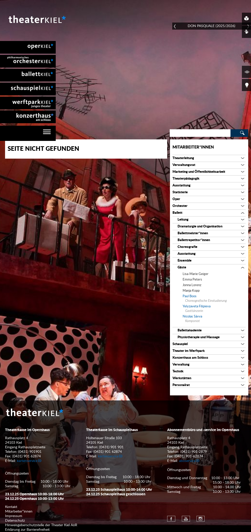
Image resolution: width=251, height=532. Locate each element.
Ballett (177, 213)
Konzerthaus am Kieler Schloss (28, 117)
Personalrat (181, 385)
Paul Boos (190, 296)
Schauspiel (180, 344)
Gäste (182, 267)
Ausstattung (181, 185)
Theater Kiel (37, 19)
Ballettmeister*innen (193, 233)
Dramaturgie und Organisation (200, 226)
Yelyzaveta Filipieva (196, 306)
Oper (176, 199)
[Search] (200, 133)
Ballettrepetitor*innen (194, 240)
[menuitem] (28, 47)
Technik (177, 371)
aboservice (187, 461)
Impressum (13, 516)
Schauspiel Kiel (28, 89)
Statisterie (180, 192)
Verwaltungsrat (183, 165)
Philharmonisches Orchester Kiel (28, 61)
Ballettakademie (190, 330)
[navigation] (28, 133)
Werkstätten (181, 378)
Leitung (183, 219)
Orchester (179, 206)
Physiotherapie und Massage (199, 337)
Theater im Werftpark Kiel (28, 103)
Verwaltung (180, 364)
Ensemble (184, 260)
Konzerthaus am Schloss (190, 357)
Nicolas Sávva (192, 316)
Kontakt (11, 507)
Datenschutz (15, 520)
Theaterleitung (183, 158)
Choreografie (187, 247)
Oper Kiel (28, 47)
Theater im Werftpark (188, 351)
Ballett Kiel (28, 75)
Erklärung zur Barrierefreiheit (27, 529)
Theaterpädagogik (185, 178)
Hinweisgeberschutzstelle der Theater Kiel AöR (41, 525)
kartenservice (27, 461)
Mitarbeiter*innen (193, 147)
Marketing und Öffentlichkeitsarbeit (198, 172)
